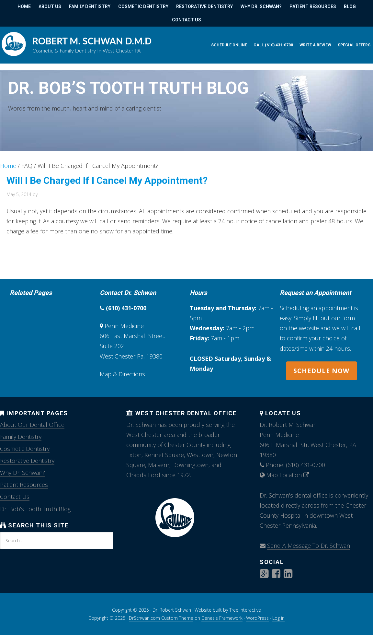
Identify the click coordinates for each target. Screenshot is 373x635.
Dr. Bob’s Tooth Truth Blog (128, 88)
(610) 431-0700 (126, 308)
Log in (278, 618)
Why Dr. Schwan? (22, 472)
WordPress (257, 618)
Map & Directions (122, 374)
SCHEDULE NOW (321, 370)
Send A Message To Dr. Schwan (308, 545)
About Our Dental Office (32, 425)
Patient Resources (24, 484)
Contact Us (14, 496)
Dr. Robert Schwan (172, 610)
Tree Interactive (245, 610)
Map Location (284, 475)
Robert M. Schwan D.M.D (92, 40)
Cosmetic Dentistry (25, 449)
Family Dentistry (20, 437)
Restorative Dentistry (27, 460)
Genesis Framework (222, 618)
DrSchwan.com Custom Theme (161, 618)
